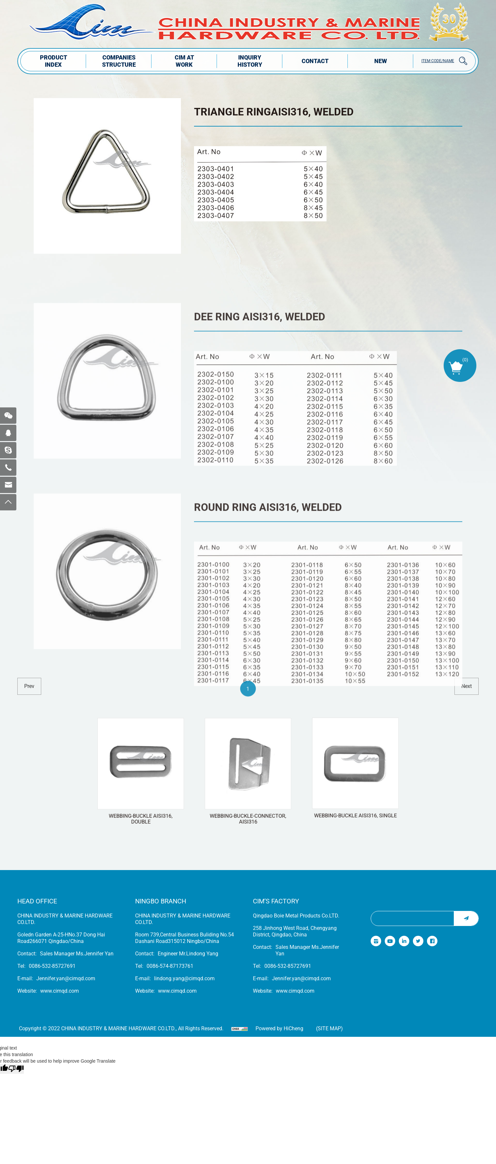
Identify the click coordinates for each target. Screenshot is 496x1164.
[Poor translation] (16, 1069)
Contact (315, 61)
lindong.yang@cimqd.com (184, 978)
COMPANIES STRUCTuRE (119, 61)
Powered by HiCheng (279, 1028)
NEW (380, 61)
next (466, 686)
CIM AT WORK (184, 61)
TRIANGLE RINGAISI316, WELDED (274, 112)
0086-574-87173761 (170, 966)
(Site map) (329, 1028)
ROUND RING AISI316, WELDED (268, 631)
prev (29, 686)
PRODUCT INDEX (53, 61)
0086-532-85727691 (52, 966)
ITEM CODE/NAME (437, 61)
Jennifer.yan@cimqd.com (65, 978)
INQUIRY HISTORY (250, 61)
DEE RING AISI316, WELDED (259, 422)
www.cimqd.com (59, 991)
